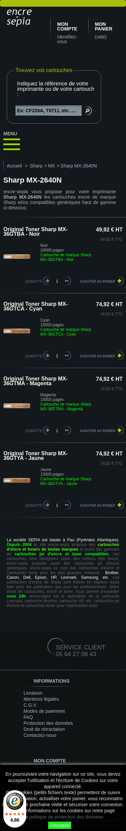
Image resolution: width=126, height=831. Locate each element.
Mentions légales (41, 699)
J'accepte (60, 825)
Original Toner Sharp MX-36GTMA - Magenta (35, 381)
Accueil (14, 165)
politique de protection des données (66, 817)
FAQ (28, 717)
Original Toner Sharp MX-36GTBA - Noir (35, 231)
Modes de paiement (44, 711)
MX (51, 165)
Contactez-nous (40, 735)
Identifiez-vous (67, 39)
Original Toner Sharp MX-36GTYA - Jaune (35, 456)
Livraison (33, 693)
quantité (33, 281)
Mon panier (104, 26)
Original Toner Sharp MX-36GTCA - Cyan (35, 306)
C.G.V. (30, 705)
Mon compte (67, 26)
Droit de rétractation (44, 729)
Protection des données (48, 723)
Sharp (36, 165)
